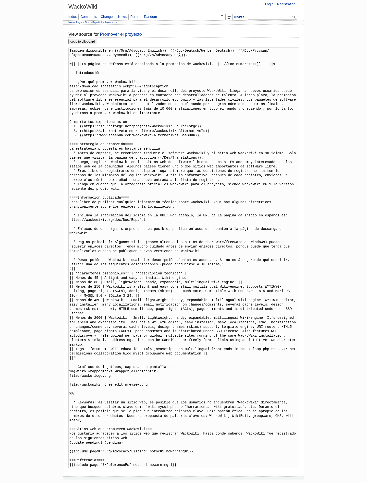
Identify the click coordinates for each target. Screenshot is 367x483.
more (239, 16)
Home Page (75, 22)
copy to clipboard (82, 41)
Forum (135, 17)
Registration (286, 4)
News (122, 17)
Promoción (111, 22)
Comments (88, 17)
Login (269, 4)
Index (72, 17)
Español (97, 22)
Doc (87, 22)
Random (150, 17)
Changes (107, 17)
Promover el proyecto (121, 34)
